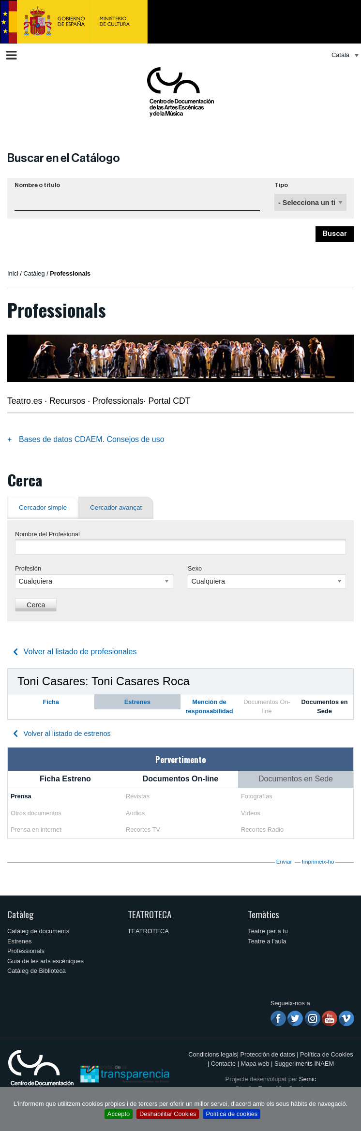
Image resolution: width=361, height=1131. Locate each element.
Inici (12, 273)
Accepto (118, 1113)
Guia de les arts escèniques (45, 961)
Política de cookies (231, 1113)
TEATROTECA (149, 914)
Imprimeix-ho (318, 862)
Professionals (26, 951)
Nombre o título (37, 185)
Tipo (281, 185)
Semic (307, 1079)
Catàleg (20, 914)
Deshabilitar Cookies (167, 1113)
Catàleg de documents (38, 931)
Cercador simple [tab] (43, 507)
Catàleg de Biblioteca (36, 970)
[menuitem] (342, 55)
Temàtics (263, 914)
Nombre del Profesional (47, 534)
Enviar (284, 862)
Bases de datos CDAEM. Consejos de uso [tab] (92, 439)
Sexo (195, 568)
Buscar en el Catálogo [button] (63, 158)
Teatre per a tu (268, 931)
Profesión (28, 568)
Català (340, 55)
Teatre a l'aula (267, 941)
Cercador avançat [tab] (116, 507)
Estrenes (19, 941)
